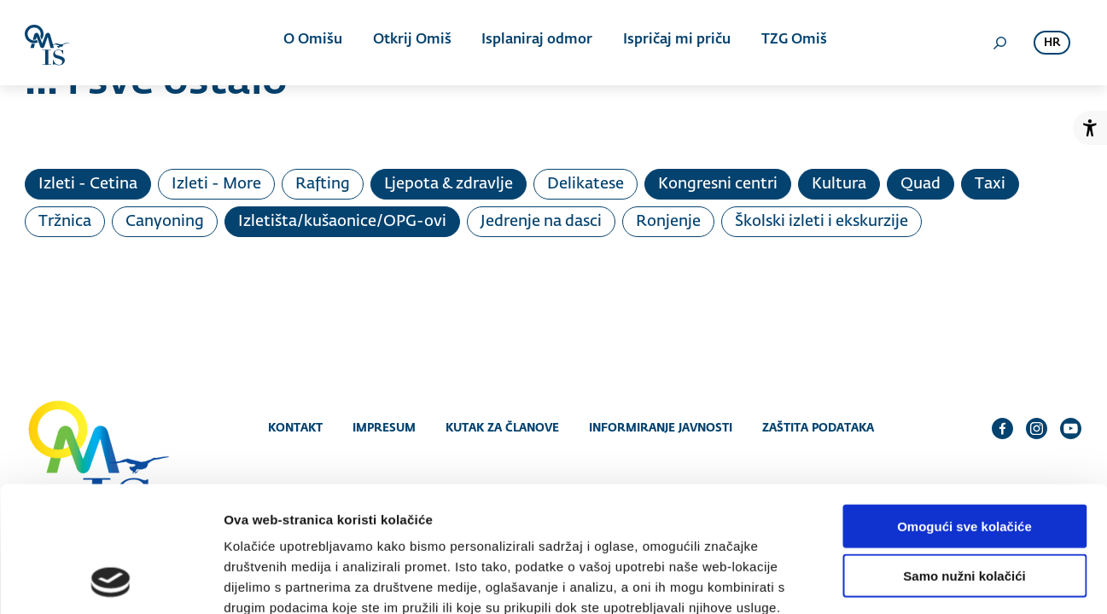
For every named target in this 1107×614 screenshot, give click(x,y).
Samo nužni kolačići (964, 460)
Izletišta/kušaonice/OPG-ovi (342, 221)
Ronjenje (668, 221)
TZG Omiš (790, 42)
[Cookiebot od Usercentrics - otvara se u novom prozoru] (110, 581)
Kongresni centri (718, 184)
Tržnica (64, 221)
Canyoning (164, 221)
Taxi (990, 184)
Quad (920, 184)
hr (1052, 43)
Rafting (322, 184)
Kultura (839, 184)
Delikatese (585, 184)
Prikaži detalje (884, 580)
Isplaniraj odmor (536, 42)
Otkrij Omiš (412, 42)
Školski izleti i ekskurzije (821, 221)
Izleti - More (216, 184)
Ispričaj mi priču (674, 42)
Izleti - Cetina (87, 184)
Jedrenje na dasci (541, 221)
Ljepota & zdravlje (448, 184)
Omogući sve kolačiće (964, 410)
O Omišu (314, 42)
